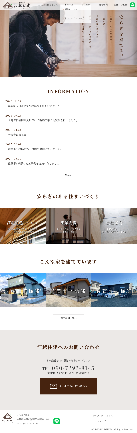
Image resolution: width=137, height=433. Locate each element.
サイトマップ (99, 421)
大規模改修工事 (17, 135)
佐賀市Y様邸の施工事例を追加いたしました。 (35, 163)
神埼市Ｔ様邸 (23, 291)
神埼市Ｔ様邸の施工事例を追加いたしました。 (35, 149)
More (68, 175)
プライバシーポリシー (103, 416)
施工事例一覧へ (68, 318)
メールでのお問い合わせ (73, 386)
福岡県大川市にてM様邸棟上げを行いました (34, 106)
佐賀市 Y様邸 (68, 291)
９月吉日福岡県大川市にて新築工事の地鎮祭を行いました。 (43, 120)
